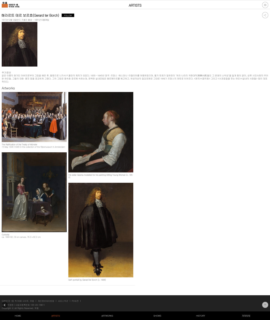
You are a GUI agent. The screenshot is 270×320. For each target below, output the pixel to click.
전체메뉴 (265, 5)
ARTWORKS (107, 315)
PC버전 (75, 300)
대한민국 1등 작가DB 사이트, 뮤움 (18, 300)
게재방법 (246, 315)
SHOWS (157, 315)
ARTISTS (55, 315)
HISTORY (200, 315)
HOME (18, 315)
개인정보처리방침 (46, 300)
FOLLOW (68, 15)
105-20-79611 (37, 304)
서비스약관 (63, 300)
